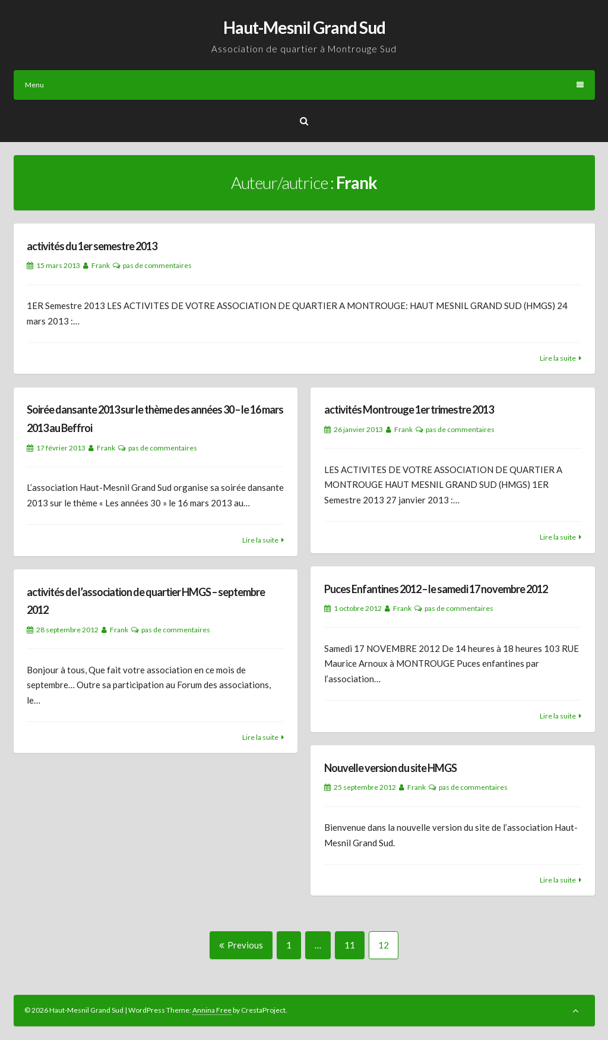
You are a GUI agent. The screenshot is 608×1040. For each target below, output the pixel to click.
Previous (241, 945)
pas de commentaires (157, 265)
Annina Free (212, 1010)
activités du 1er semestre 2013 (92, 246)
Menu (304, 84)
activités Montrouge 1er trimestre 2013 (408, 409)
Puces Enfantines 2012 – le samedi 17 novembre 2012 (435, 588)
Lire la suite (558, 358)
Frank (100, 265)
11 (354, 944)
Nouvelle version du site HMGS (390, 767)
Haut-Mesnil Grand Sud (304, 27)
